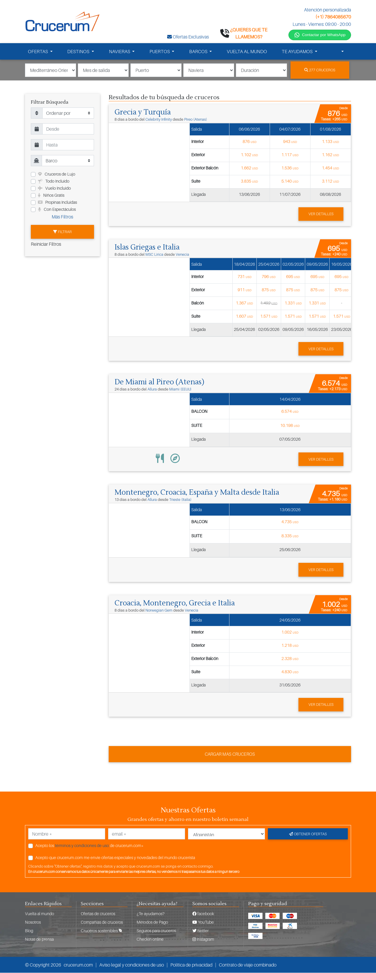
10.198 (290, 425)
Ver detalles (320, 214)
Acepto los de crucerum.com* (89, 845)
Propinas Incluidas (57, 203)
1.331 (293, 303)
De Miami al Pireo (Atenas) (160, 383)
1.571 (268, 316)
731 (244, 277)
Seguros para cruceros (156, 930)
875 (269, 290)
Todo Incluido (53, 182)
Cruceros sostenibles (101, 930)
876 (249, 142)
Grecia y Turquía (143, 113)
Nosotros (33, 922)
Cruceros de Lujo (56, 175)
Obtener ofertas (308, 833)
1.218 (289, 645)
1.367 (244, 303)
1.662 (249, 168)
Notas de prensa (39, 939)
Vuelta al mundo (39, 913)
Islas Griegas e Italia (148, 248)
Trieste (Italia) (180, 500)
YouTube (203, 922)
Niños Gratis (51, 196)
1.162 (330, 155)
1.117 (289, 155)
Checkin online (150, 939)
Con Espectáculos (57, 210)
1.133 (330, 142)
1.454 (330, 168)
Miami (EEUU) (180, 390)
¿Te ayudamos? (150, 913)
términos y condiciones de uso (82, 845)
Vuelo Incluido (54, 189)
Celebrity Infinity (158, 120)
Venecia (182, 255)
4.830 (289, 671)
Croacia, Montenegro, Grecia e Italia (176, 603)
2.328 (289, 658)
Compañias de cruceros (102, 922)
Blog (29, 930)
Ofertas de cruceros (98, 913)
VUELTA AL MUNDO (247, 52)
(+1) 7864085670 (333, 17)
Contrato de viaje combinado (247, 965)
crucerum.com (78, 965)
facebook (203, 913)
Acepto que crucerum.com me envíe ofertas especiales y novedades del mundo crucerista (115, 857)
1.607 (244, 316)
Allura (152, 390)
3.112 (330, 181)
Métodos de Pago (152, 922)
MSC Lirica (154, 255)
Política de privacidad (191, 965)
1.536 (289, 168)
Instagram (203, 939)
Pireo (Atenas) (195, 120)
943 (290, 142)
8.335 (289, 535)
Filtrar (62, 232)
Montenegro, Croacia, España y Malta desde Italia (199, 493)
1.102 (249, 155)
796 (269, 277)
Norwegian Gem (158, 610)
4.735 (289, 521)
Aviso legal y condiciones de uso (131, 965)
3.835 (249, 181)
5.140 (289, 181)
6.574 (289, 411)
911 (244, 290)
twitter (200, 930)
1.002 (289, 632)
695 (293, 277)
